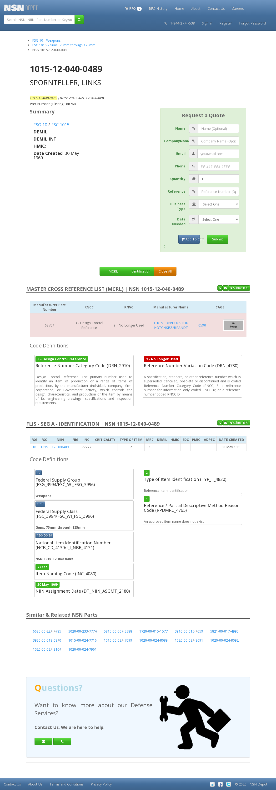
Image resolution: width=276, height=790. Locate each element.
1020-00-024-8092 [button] (224, 640)
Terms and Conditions (67, 784)
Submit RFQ (239, 288)
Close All (165, 271)
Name (180, 128)
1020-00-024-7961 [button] (82, 649)
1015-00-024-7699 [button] (118, 640)
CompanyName (176, 141)
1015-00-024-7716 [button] (82, 640)
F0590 (201, 325)
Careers (238, 8)
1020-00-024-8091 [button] (189, 640)
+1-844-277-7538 (180, 23)
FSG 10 (40, 124)
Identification (140, 271)
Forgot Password (252, 23)
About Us (35, 784)
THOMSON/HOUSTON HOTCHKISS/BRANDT (171, 325)
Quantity (178, 178)
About (196, 8)
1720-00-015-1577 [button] (153, 631)
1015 (44, 447)
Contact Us (216, 8)
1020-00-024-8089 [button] (153, 640)
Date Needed (179, 221)
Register (225, 23)
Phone (180, 166)
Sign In (207, 23)
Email (181, 153)
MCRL (113, 271)
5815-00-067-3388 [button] (118, 631)
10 (34, 447)
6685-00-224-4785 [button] (47, 631)
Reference (177, 191)
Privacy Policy (101, 784)
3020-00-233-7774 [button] (82, 631)
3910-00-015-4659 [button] (189, 631)
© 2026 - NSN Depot (251, 784)
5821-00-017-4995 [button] (224, 631)
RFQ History (158, 8)
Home (179, 8)
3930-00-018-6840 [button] (47, 640)
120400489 (60, 447)
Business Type (178, 206)
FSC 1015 (60, 124)
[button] (133, 8)
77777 (42, 567)
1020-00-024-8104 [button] (47, 649)
